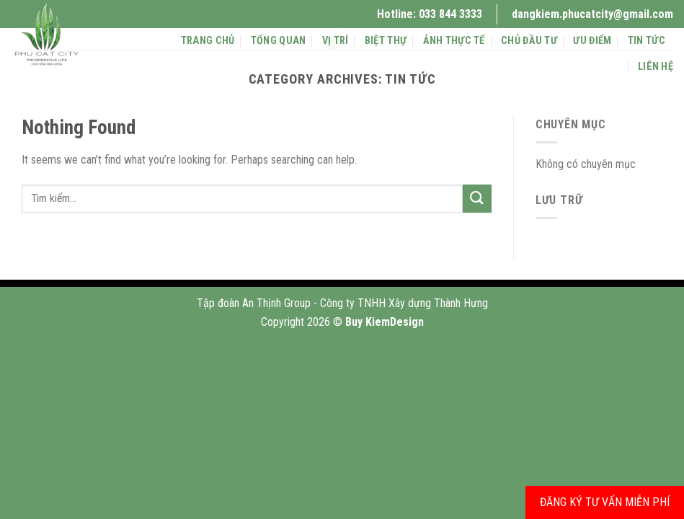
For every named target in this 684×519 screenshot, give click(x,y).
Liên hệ (655, 67)
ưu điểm (592, 41)
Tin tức (646, 41)
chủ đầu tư (529, 41)
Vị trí (335, 41)
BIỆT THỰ (386, 41)
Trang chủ (208, 41)
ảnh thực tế (454, 41)
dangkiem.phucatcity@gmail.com (592, 14)
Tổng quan (278, 41)
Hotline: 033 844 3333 (429, 14)
